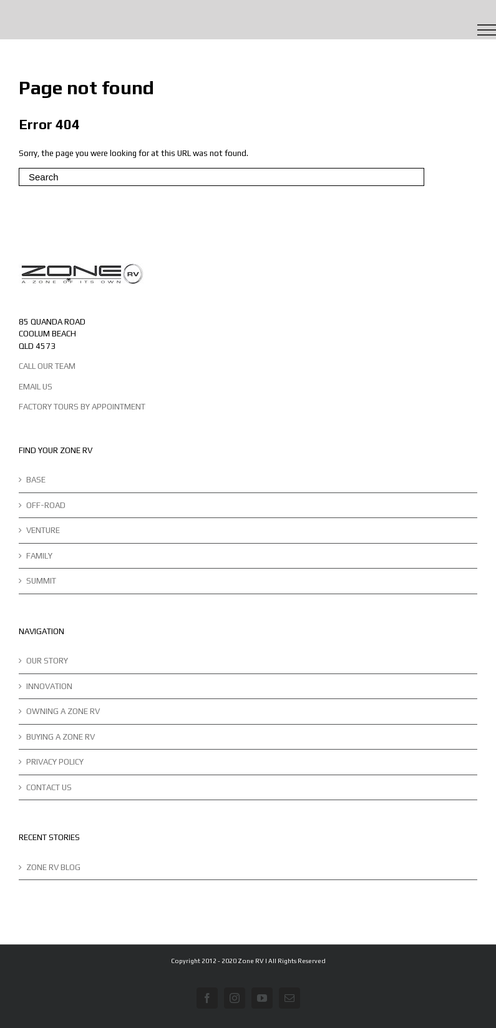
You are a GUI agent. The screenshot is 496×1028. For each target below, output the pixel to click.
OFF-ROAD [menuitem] (46, 505)
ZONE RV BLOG (53, 867)
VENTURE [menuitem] (43, 530)
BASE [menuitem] (36, 479)
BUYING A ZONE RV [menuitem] (60, 737)
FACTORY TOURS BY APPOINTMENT (82, 406)
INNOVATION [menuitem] (49, 686)
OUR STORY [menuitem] (47, 660)
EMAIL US (35, 386)
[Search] (221, 177)
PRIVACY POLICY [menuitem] (55, 761)
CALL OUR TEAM (47, 366)
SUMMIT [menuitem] (41, 580)
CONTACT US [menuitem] (49, 787)
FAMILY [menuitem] (39, 556)
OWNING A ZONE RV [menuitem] (63, 711)
